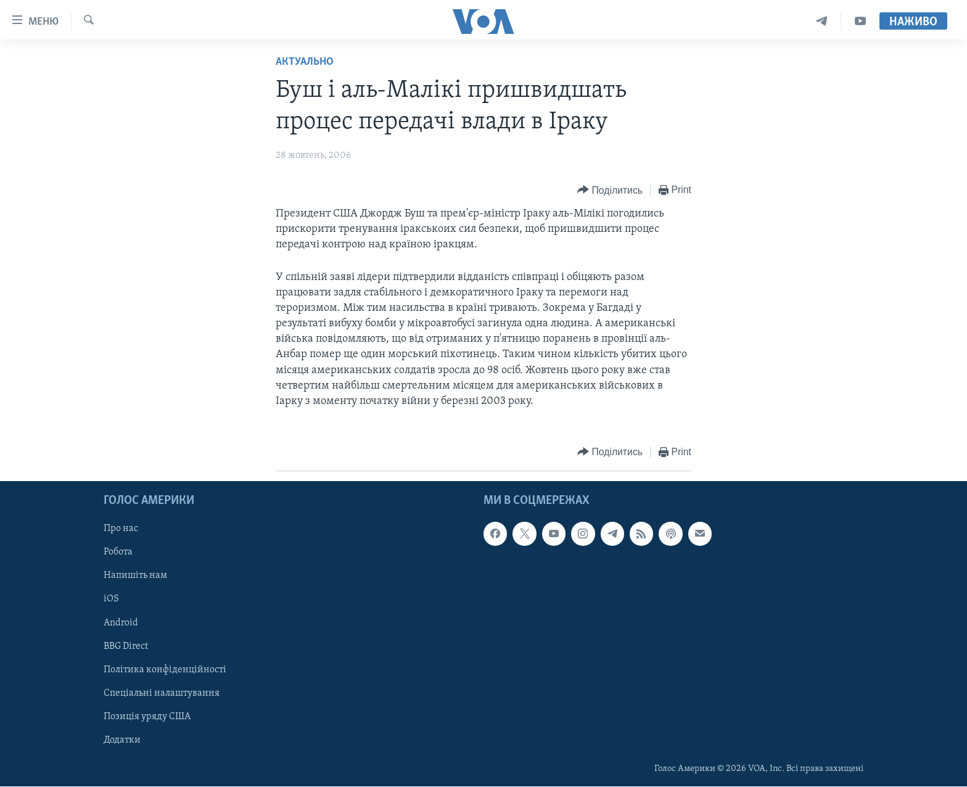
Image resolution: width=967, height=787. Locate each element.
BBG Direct (126, 646)
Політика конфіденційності (165, 670)
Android (121, 623)
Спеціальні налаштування (162, 693)
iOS (111, 599)
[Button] (610, 190)
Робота (118, 553)
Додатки (122, 740)
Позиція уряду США (147, 717)
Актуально (305, 62)
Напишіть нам (135, 576)
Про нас (121, 529)
